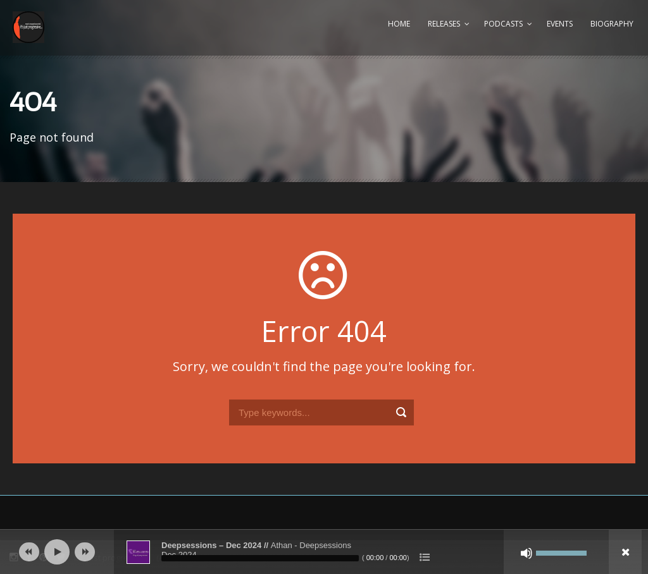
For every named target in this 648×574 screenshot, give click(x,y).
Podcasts (503, 23)
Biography (611, 23)
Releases (444, 23)
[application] (324, 552)
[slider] (260, 558)
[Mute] (526, 553)
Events (560, 23)
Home (399, 23)
